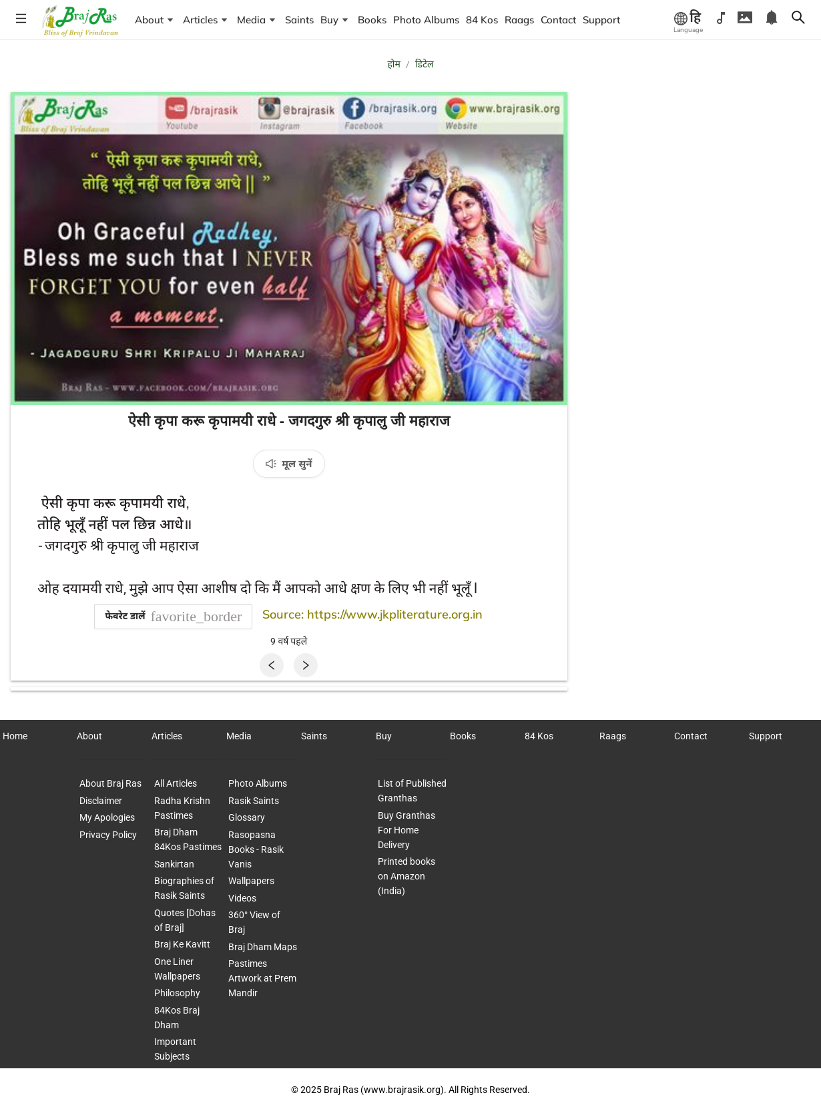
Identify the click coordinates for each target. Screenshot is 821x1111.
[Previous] (272, 665)
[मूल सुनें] (288, 464)
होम (393, 64)
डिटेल (424, 64)
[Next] (306, 665)
